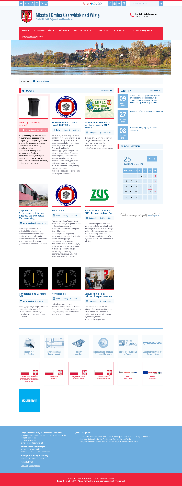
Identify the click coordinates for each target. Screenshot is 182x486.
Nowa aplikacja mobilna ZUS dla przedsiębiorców (98, 212)
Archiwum (106, 90)
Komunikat (58, 210)
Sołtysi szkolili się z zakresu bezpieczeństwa (98, 295)
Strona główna (41, 81)
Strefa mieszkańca (44, 30)
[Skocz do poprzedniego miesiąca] (149, 158)
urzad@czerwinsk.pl (35, 443)
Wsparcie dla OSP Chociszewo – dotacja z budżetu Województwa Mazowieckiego (31, 214)
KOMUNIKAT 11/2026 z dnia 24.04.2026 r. (64, 124)
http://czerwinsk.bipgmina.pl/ (32, 458)
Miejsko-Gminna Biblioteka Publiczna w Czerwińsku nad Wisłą (105, 439)
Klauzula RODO (27, 462)
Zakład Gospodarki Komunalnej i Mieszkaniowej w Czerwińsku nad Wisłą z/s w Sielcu (115, 436)
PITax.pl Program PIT (153, 216)
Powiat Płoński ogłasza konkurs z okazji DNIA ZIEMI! (97, 125)
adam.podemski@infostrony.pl (112, 481)
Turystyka (102, 30)
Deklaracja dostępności (30, 465)
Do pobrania (119, 30)
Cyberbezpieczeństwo (32, 37)
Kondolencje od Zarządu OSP (32, 295)
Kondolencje (59, 293)
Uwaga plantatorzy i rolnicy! (30, 124)
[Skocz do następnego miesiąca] (154, 158)
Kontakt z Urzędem (141, 30)
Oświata (64, 30)
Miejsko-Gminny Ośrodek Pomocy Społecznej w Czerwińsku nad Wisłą (109, 441)
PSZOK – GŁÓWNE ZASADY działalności (146, 111)
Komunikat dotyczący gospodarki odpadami (143, 128)
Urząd (25, 30)
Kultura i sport (82, 30)
